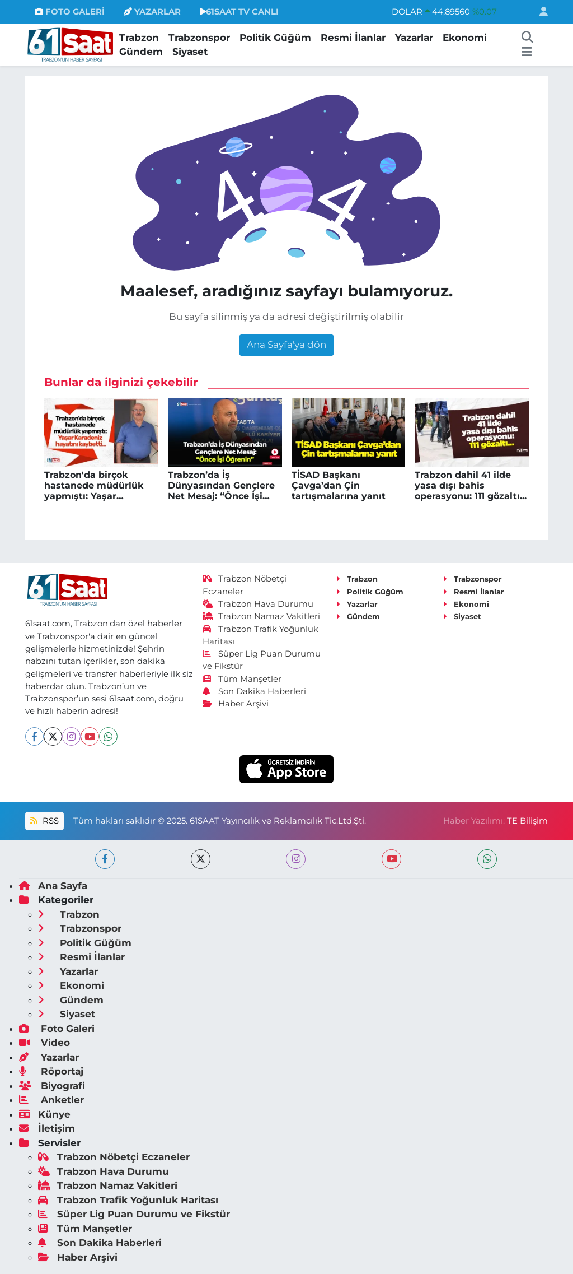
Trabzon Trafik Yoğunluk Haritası (128, 1200)
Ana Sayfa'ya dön (286, 344)
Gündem (141, 51)
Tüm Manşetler (242, 679)
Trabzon (139, 37)
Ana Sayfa (53, 885)
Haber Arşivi (236, 704)
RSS (44, 821)
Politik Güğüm (275, 37)
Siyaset (190, 51)
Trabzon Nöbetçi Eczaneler (114, 1157)
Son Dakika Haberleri (255, 691)
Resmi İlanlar (353, 37)
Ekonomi (465, 37)
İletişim (47, 1128)
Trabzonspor (199, 37)
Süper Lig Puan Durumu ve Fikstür (134, 1214)
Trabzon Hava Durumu (258, 604)
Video (44, 1042)
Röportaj (51, 1071)
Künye (45, 1114)
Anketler (51, 1099)
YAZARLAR (152, 12)
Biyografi (52, 1085)
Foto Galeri (57, 1028)
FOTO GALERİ (70, 12)
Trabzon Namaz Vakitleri (262, 616)
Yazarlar (414, 37)
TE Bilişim (527, 821)
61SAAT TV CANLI (239, 12)
